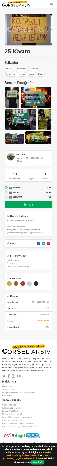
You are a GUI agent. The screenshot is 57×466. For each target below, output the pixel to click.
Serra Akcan (20, 229)
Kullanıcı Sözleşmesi (11, 408)
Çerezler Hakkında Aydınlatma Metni (18, 423)
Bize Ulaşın (7, 395)
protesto (11, 74)
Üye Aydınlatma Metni (12, 414)
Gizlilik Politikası (9, 405)
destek (34, 68)
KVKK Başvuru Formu (12, 420)
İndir (28, 204)
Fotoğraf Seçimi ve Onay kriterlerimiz (18, 392)
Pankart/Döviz (43, 321)
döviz (40, 74)
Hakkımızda (7, 386)
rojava (9, 68)
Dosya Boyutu (28, 327)
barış (31, 74)
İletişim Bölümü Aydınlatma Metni (17, 417)
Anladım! (37, 462)
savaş (22, 74)
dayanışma (21, 68)
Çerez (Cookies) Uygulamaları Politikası (19, 427)
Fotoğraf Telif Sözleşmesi (13, 411)
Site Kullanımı (8, 389)
